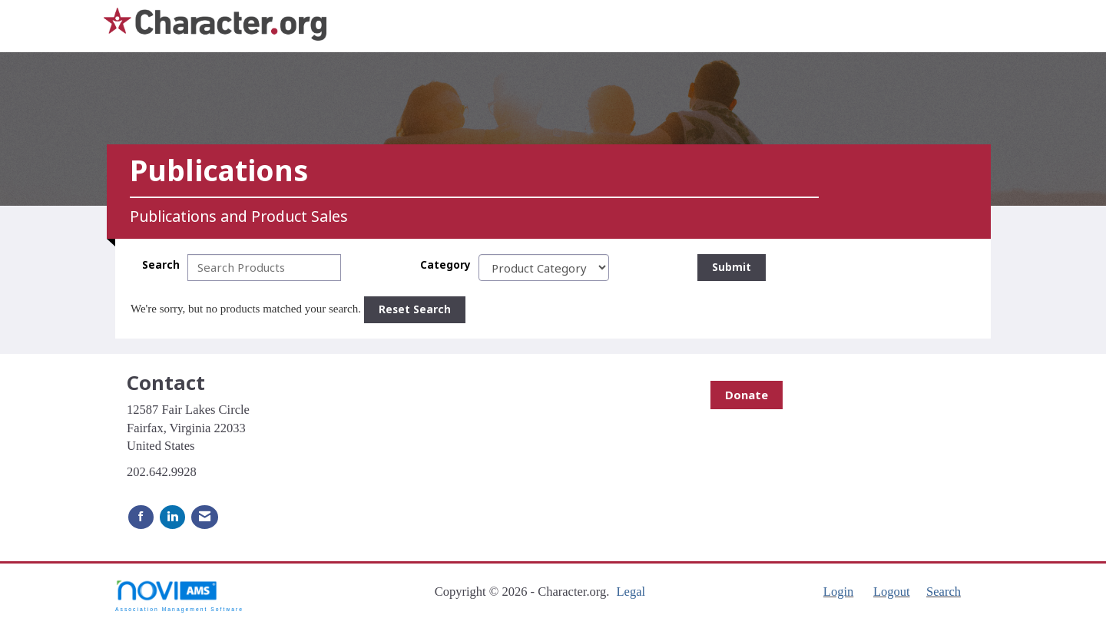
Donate (746, 394)
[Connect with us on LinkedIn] (172, 517)
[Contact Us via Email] (205, 517)
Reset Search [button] (415, 309)
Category (445, 265)
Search (161, 265)
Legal (630, 591)
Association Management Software (179, 595)
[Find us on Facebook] (141, 517)
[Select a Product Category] (543, 267)
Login (838, 591)
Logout (891, 591)
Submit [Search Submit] (731, 267)
